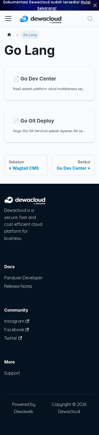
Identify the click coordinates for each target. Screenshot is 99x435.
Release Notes (18, 286)
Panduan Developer (23, 277)
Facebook (16, 329)
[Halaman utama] (9, 35)
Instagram (16, 321)
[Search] (90, 18)
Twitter (13, 338)
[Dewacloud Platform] (24, 203)
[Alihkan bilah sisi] (8, 19)
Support (12, 373)
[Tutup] (95, 5)
